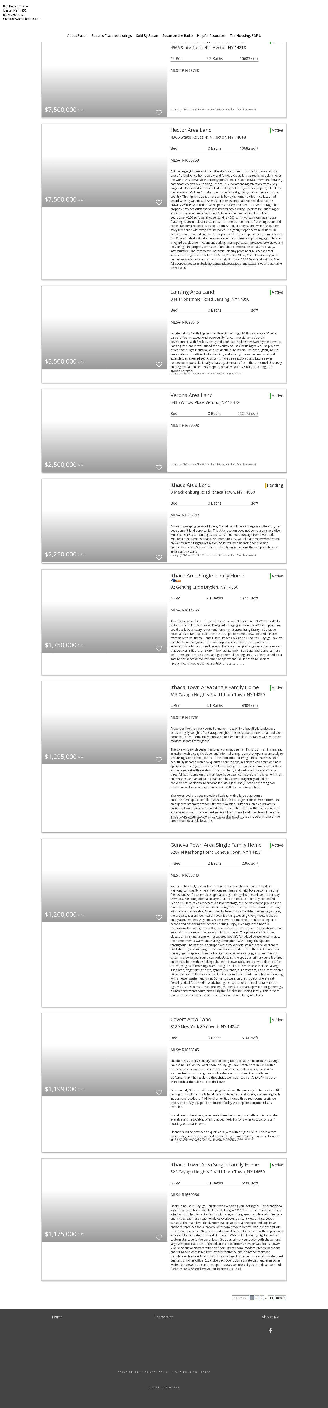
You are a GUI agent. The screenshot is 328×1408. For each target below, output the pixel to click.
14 (271, 1298)
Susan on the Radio (177, 35)
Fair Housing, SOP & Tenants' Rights (258, 35)
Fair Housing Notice (192, 1372)
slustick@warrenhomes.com (22, 19)
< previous (240, 1298)
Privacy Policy (157, 1372)
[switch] (159, 111)
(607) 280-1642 (13, 15)
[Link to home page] (163, 9)
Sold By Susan (147, 35)
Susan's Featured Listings (112, 35)
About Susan (77, 35)
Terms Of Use (129, 1372)
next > (280, 1298)
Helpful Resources (211, 35)
